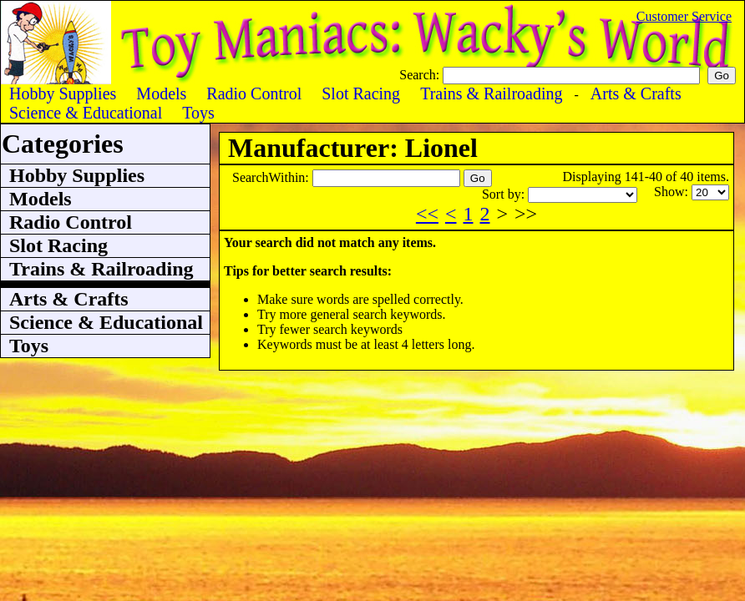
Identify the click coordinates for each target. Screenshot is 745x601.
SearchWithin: (272, 177)
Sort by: (505, 194)
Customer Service (684, 16)
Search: (421, 75)
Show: (673, 191)
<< (427, 214)
